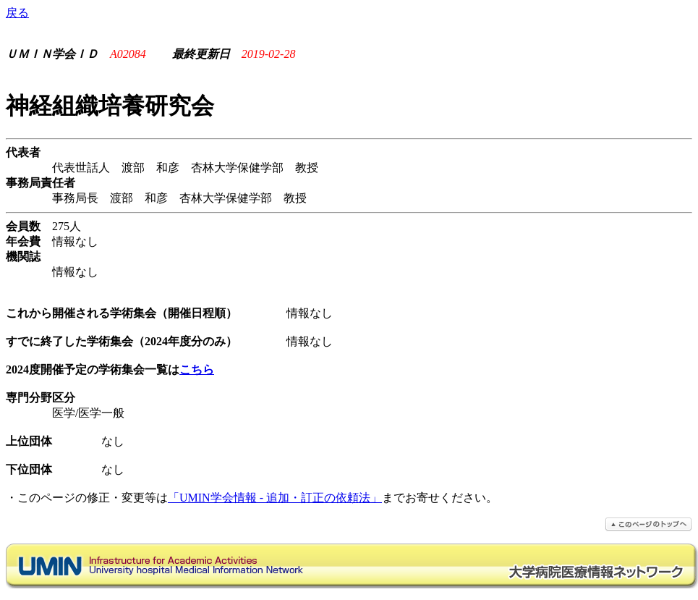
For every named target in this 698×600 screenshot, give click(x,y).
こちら (196, 369)
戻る (17, 13)
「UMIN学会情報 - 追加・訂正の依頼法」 (275, 497)
